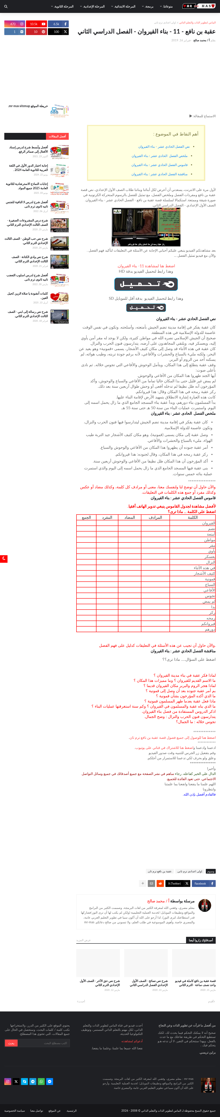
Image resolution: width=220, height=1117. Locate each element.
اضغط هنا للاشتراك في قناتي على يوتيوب (164, 748)
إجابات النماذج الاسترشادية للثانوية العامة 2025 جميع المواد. (27, 186)
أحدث (81, 1001)
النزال (210, 562)
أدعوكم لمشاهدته (132, 1041)
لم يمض (209, 601)
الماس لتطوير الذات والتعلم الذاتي (197, 22)
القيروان (208, 523)
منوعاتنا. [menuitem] (168, 6)
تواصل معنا (36, 1110)
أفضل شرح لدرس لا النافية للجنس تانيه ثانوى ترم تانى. (27, 204)
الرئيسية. (71, 1110)
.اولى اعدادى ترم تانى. (190, 871)
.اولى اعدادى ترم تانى (165, 22)
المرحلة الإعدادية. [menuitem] (94, 6)
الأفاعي (209, 590)
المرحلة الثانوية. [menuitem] (63, 6)
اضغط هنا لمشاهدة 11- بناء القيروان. (146, 265)
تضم (211, 528)
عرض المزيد (83, 940)
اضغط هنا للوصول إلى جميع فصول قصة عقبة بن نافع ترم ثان (173, 737)
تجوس (210, 595)
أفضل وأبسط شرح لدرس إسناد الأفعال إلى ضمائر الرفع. (28, 149)
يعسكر (210, 556)
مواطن (209, 539)
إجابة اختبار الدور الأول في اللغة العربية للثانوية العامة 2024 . (28, 168)
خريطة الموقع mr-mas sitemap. (28, 106)
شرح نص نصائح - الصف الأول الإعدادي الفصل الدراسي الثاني (149, 983)
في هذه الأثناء (204, 567)
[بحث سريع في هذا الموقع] (43, 1043)
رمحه (210, 618)
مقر (212, 545)
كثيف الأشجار (204, 573)
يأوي (211, 551)
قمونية (210, 578)
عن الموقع (55, 1110)
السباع (210, 584)
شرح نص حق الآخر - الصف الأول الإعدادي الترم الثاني (100, 983)
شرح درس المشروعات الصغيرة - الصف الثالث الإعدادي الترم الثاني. (27, 222)
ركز (212, 612)
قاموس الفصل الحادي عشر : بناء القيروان (159, 165)
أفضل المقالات (57, 136)
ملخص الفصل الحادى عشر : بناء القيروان (160, 156)
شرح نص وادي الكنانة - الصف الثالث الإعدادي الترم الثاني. (30, 259)
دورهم (210, 629)
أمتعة (211, 534)
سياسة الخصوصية (14, 1110)
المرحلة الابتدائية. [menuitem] (124, 6)
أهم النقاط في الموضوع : (176, 134)
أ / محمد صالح (158, 901)
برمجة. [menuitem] (149, 6)
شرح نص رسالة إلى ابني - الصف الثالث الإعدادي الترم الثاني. (28, 314)
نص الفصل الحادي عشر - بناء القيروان (164, 146)
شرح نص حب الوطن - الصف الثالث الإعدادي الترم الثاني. (26, 241)
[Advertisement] (146, 78)
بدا (213, 606)
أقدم (211, 1001)
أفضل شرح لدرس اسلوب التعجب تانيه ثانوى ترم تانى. (27, 277)
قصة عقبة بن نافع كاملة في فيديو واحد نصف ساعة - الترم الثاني (195, 983)
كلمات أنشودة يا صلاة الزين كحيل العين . (27, 296)
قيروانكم (208, 623)
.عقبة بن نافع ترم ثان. (159, 871)
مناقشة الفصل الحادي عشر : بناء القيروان (159, 174)
